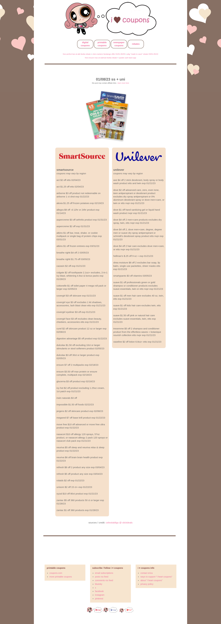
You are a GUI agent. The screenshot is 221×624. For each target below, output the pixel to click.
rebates (136, 44)
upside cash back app (127, 58)
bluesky (98, 584)
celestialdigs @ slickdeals (119, 522)
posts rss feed (101, 576)
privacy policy (146, 584)
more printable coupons (61, 576)
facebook (99, 591)
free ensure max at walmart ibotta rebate (101, 58)
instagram (99, 595)
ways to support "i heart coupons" (156, 576)
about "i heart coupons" (151, 580)
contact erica (146, 573)
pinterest (99, 598)
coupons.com (56, 573)
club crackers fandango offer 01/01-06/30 (109, 54)
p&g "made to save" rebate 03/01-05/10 (142, 54)
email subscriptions (104, 573)
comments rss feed (104, 580)
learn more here (123, 83)
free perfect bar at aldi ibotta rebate (77, 54)
